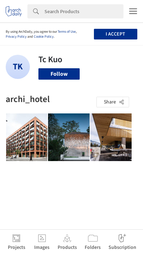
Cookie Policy (44, 36)
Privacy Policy (16, 36)
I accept (115, 34)
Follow (59, 74)
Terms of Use (67, 31)
